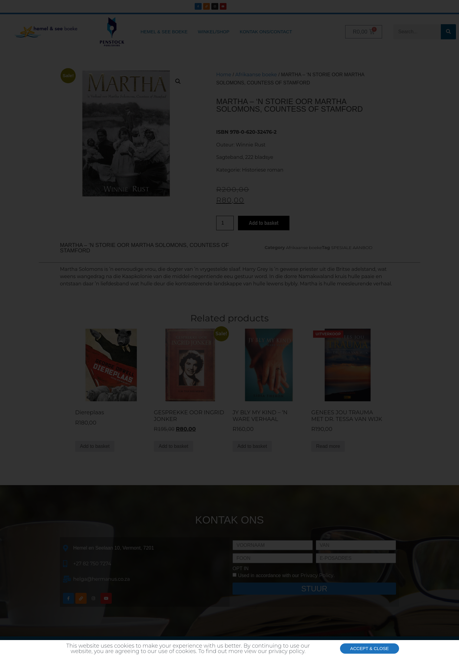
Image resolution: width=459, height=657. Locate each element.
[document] (229, 328)
